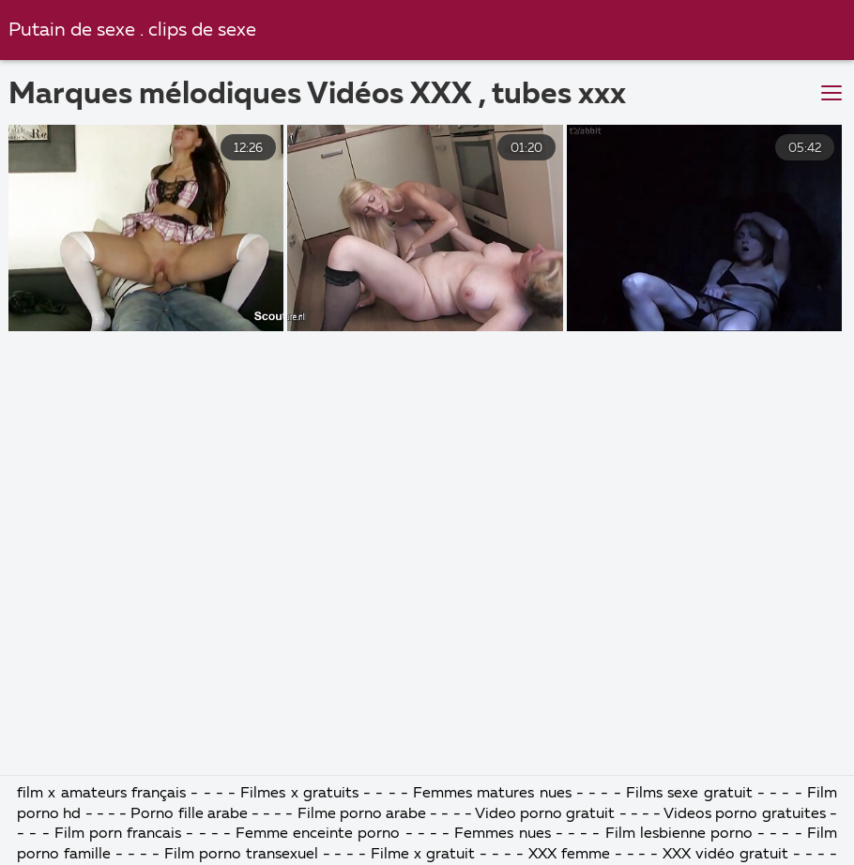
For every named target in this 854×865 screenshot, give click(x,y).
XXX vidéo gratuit (725, 854)
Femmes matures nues (492, 793)
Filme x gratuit (423, 854)
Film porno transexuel (243, 854)
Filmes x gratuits (299, 793)
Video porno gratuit (545, 814)
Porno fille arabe (191, 814)
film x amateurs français (101, 793)
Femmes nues (502, 834)
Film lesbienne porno (679, 834)
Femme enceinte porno (318, 834)
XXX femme (569, 854)
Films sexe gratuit (689, 793)
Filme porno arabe (361, 814)
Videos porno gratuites (744, 814)
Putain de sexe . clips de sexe (132, 30)
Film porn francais (120, 834)
